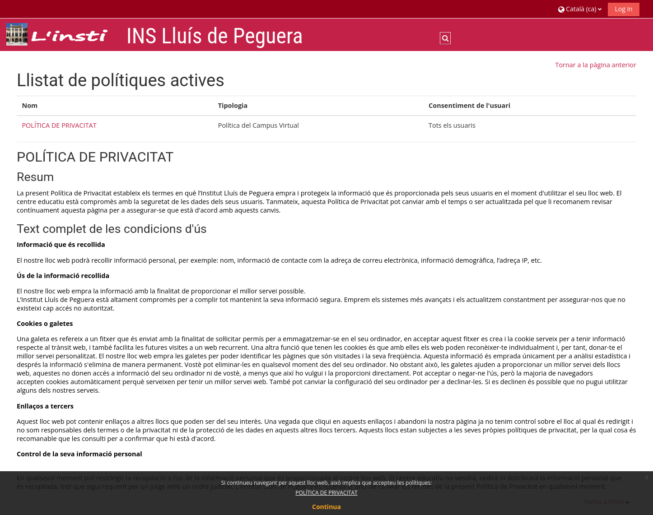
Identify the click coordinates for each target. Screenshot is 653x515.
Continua (326, 506)
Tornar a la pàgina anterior (595, 64)
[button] (579, 9)
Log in (623, 9)
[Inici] (62, 34)
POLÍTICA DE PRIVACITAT (59, 125)
